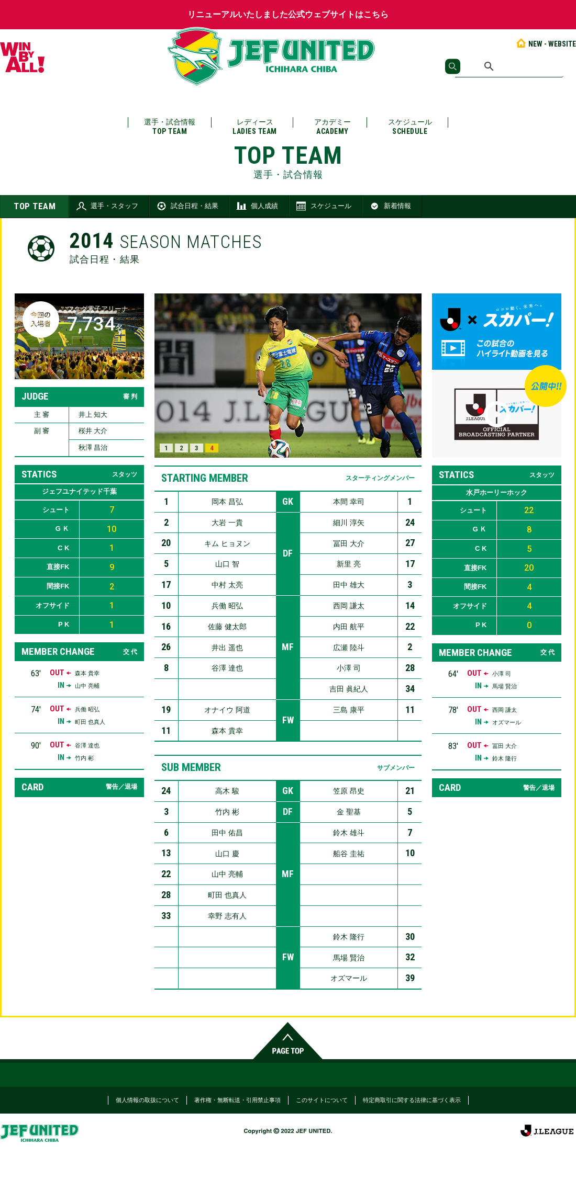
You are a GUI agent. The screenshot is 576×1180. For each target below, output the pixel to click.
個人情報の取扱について (147, 1100)
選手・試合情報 (169, 127)
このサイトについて (322, 1100)
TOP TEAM (35, 206)
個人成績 (256, 206)
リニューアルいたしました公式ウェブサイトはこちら (288, 14)
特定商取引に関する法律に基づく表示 (412, 1100)
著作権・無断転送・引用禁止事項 (237, 1100)
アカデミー (332, 127)
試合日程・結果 (186, 206)
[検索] (509, 66)
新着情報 (389, 206)
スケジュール (410, 127)
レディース (254, 127)
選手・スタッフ (106, 206)
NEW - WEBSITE (545, 44)
